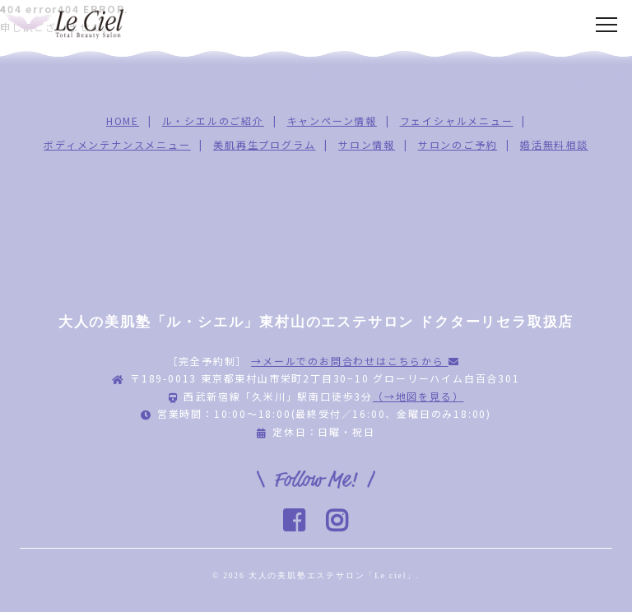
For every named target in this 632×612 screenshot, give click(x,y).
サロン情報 (366, 144)
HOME (122, 121)
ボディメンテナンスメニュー (117, 144)
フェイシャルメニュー (457, 121)
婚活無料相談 (554, 144)
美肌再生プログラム (264, 144)
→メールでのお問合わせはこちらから (355, 361)
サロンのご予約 (458, 144)
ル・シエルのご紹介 (213, 121)
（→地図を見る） (418, 396)
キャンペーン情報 (332, 121)
